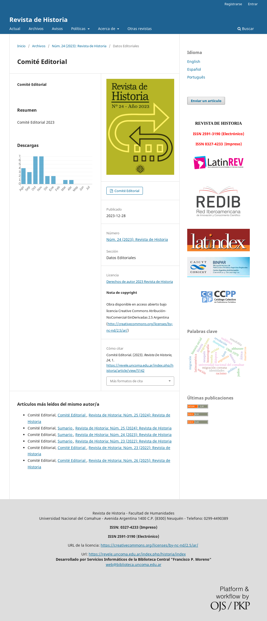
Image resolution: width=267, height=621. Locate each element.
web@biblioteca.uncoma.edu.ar (133, 564)
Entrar (253, 4)
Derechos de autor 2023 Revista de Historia (139, 281)
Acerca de (107, 28)
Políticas (79, 28)
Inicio (21, 46)
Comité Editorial (126, 190)
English (193, 61)
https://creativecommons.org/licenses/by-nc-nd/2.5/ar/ (149, 545)
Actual (14, 28)
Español (194, 69)
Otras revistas (140, 28)
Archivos (36, 28)
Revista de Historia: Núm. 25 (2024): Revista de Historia (123, 428)
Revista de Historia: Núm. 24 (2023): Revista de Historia (123, 434)
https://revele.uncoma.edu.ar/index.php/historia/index (137, 554)
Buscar (246, 28)
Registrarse (233, 4)
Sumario (65, 428)
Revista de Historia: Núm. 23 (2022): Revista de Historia (123, 441)
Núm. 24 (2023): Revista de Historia (79, 46)
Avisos (57, 28)
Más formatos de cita (126, 381)
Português (196, 77)
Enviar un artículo (206, 100)
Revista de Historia (38, 19)
